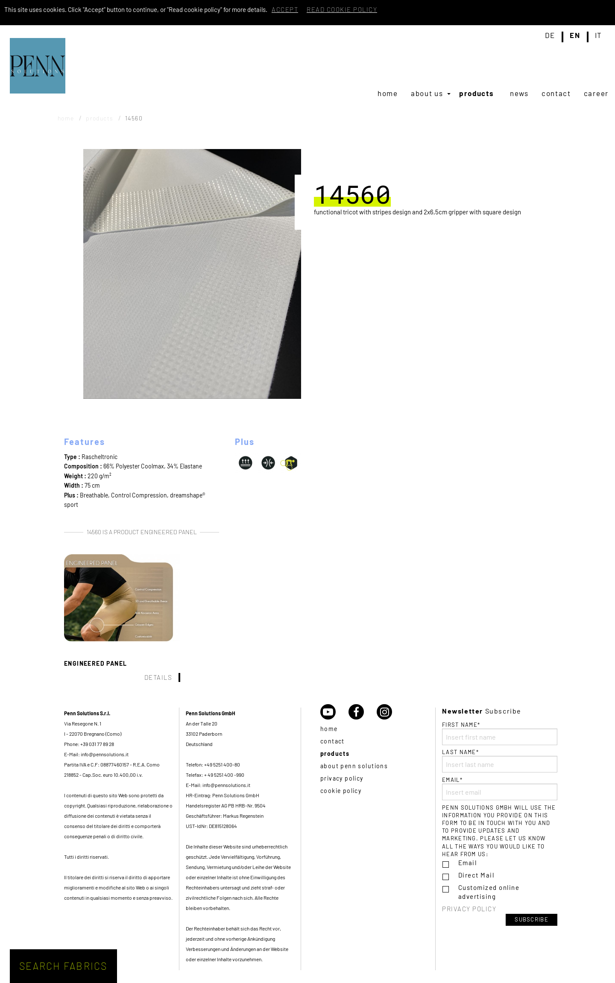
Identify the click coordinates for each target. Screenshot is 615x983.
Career (596, 93)
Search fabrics (63, 966)
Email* (499, 788)
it (598, 35)
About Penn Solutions (354, 765)
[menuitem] (387, 93)
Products (476, 93)
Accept (285, 9)
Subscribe (531, 919)
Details (158, 677)
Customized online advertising (489, 892)
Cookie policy (340, 790)
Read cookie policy (342, 9)
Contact (556, 93)
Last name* (499, 760)
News (519, 93)
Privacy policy (341, 778)
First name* (499, 733)
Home (388, 93)
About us (427, 93)
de (550, 35)
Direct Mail (476, 875)
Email (467, 862)
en (575, 35)
